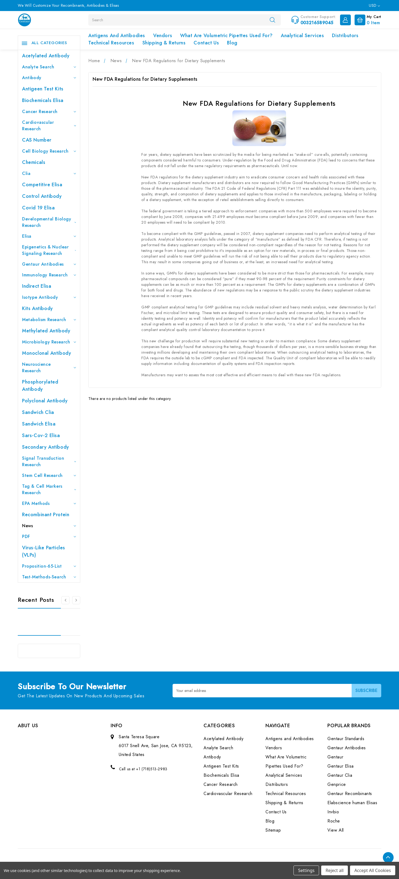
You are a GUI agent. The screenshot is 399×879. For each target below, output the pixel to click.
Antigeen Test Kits (43, 88)
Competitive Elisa (42, 184)
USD (374, 5)
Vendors (162, 35)
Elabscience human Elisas (352, 803)
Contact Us (206, 42)
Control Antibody (42, 196)
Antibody (49, 78)
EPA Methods (49, 503)
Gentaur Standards (345, 739)
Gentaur (335, 757)
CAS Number (36, 139)
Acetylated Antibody (45, 55)
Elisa (49, 236)
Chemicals (33, 162)
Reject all (335, 870)
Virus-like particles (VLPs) (43, 551)
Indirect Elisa (36, 286)
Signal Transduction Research (49, 461)
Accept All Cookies (372, 870)
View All (335, 830)
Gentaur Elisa (340, 766)
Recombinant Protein (45, 514)
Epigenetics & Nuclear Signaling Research (49, 250)
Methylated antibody (46, 330)
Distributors (345, 35)
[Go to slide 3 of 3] (65, 600)
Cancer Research (49, 111)
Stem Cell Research (49, 475)
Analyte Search (49, 67)
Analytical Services (302, 35)
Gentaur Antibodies (49, 264)
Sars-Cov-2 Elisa (41, 435)
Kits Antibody (37, 308)
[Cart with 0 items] (366, 19)
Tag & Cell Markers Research (49, 489)
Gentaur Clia (339, 775)
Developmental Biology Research (49, 222)
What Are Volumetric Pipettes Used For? (226, 35)
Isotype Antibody (49, 297)
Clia (49, 173)
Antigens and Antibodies (116, 35)
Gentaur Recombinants (349, 793)
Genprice (336, 784)
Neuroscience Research (49, 367)
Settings (306, 870)
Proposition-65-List (49, 566)
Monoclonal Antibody (46, 353)
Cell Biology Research (49, 151)
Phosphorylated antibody (40, 385)
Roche (333, 821)
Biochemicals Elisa (43, 100)
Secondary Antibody (45, 447)
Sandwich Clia (38, 412)
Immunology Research (49, 275)
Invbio (333, 812)
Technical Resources (111, 42)
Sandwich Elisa (38, 423)
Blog (232, 42)
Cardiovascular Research (49, 125)
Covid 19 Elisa (38, 207)
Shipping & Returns (164, 42)
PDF (49, 536)
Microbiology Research (49, 342)
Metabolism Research (49, 320)
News (49, 526)
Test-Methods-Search (49, 577)
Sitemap (273, 830)
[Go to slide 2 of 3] (76, 600)
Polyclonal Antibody (45, 400)
